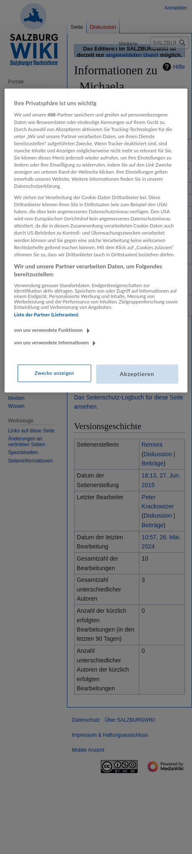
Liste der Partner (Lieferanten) (46, 314)
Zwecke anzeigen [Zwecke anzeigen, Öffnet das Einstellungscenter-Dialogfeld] (54, 373)
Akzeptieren (137, 374)
